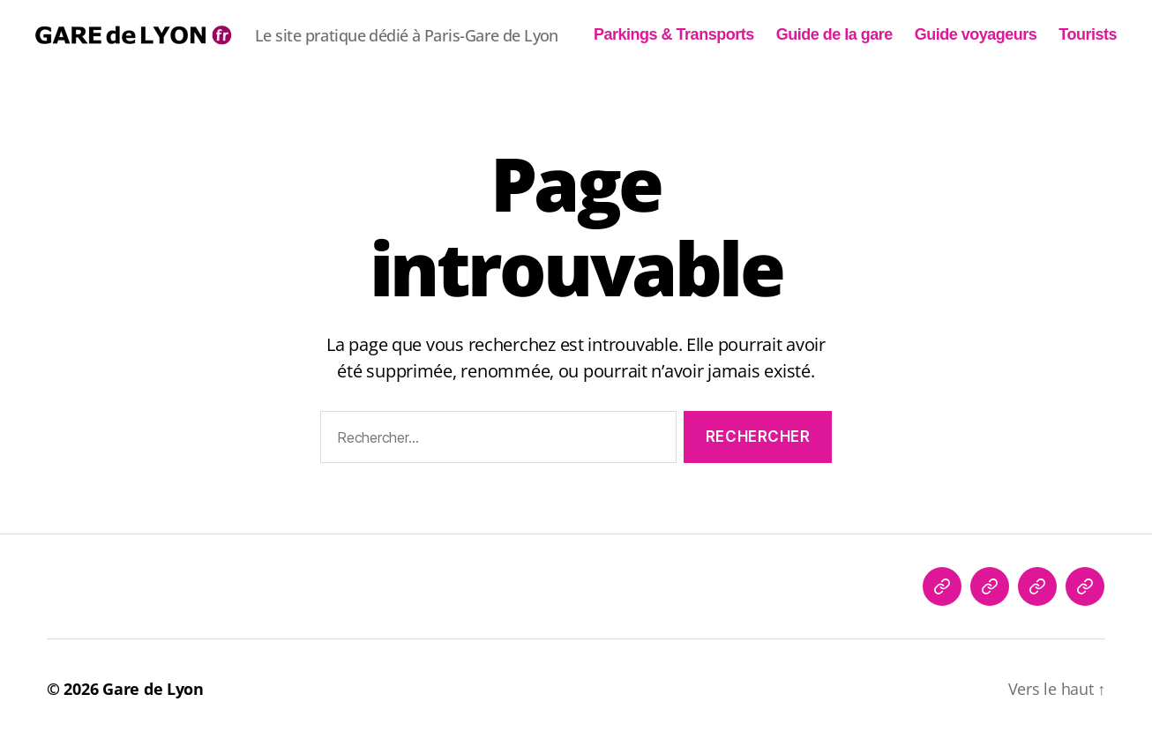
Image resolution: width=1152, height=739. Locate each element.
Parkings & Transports (674, 34)
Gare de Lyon (153, 688)
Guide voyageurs (976, 34)
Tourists (1087, 34)
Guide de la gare (834, 34)
